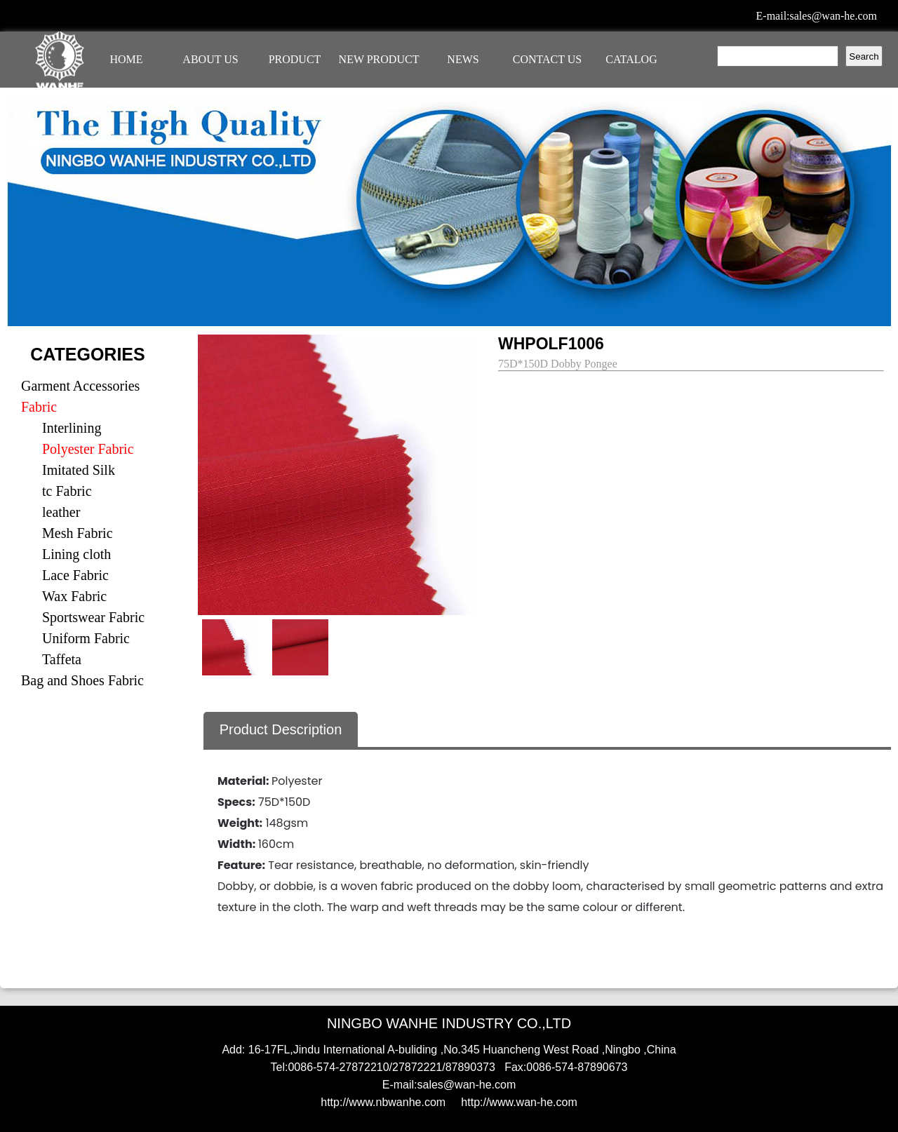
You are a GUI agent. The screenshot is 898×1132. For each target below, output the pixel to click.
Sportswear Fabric (93, 617)
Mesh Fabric (77, 533)
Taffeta (61, 659)
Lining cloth (76, 554)
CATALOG (631, 59)
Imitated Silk (78, 470)
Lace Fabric (75, 575)
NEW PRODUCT (379, 59)
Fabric (39, 407)
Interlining (71, 428)
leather (61, 512)
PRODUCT (295, 59)
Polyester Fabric (88, 449)
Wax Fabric (74, 596)
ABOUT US (210, 59)
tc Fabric (67, 491)
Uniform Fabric (86, 638)
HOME (125, 59)
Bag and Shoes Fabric (82, 680)
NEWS (462, 59)
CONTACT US (547, 59)
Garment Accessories (80, 385)
